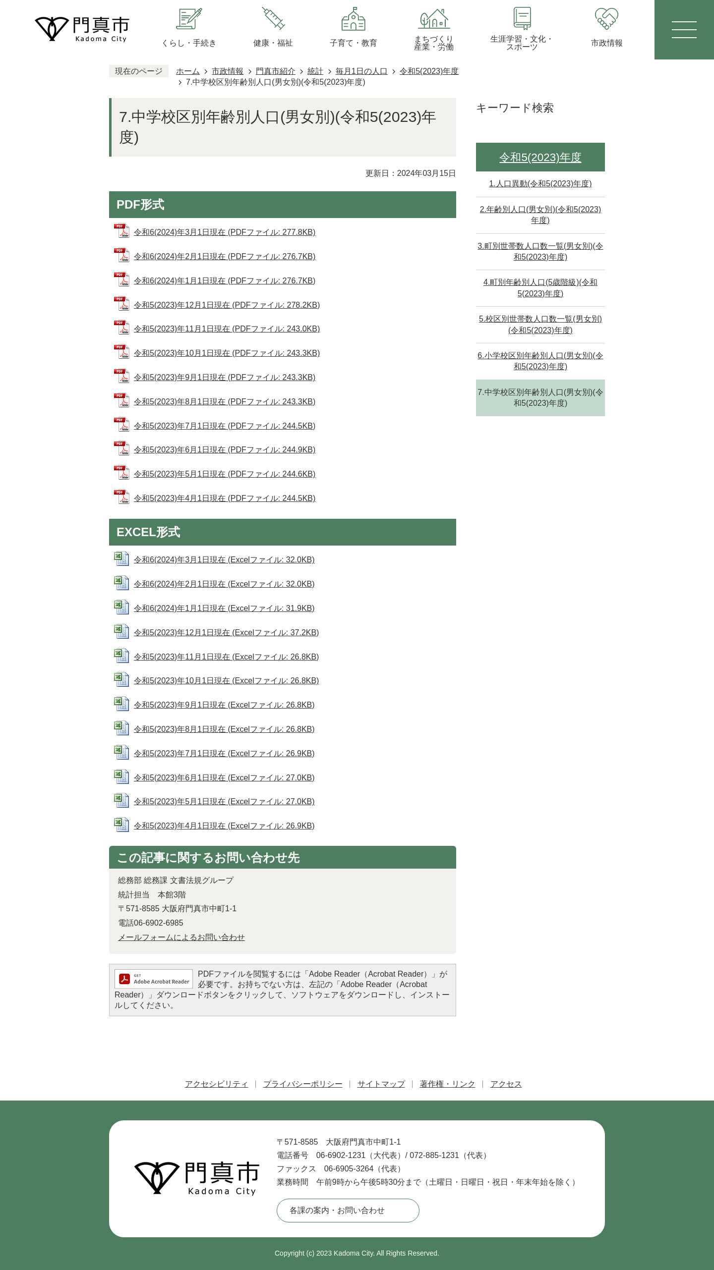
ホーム (188, 71)
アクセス (506, 1084)
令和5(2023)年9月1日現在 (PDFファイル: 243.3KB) (224, 377)
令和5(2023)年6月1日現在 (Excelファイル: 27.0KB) (224, 777)
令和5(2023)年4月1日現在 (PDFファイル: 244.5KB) (224, 498)
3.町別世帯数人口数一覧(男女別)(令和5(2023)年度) (540, 251)
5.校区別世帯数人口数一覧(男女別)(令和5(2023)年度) (540, 324)
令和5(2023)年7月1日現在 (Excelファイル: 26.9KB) (224, 753)
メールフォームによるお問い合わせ (181, 937)
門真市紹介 (276, 71)
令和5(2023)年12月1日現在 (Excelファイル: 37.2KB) (226, 632)
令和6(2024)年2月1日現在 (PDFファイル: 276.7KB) (224, 256)
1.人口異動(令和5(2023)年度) (540, 183)
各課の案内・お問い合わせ (337, 1210)
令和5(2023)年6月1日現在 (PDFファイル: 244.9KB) (224, 449)
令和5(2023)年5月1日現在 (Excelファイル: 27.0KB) (224, 801)
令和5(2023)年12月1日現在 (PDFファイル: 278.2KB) (227, 305)
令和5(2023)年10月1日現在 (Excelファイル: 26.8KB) (226, 680)
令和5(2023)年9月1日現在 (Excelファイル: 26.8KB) (224, 705)
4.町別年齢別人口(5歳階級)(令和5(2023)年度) (540, 287)
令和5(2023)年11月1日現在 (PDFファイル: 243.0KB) (227, 329)
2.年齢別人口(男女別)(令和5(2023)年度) (540, 214)
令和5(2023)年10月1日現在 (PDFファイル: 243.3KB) (227, 353)
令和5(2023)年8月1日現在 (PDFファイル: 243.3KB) (224, 401)
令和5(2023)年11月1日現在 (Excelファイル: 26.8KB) (226, 657)
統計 (315, 71)
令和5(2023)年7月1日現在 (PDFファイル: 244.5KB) (224, 426)
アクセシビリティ (216, 1084)
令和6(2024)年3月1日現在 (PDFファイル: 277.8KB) (224, 232)
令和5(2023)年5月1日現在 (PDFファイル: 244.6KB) (224, 474)
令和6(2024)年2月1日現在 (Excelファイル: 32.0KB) (224, 584)
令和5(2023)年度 (429, 71)
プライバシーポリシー (303, 1084)
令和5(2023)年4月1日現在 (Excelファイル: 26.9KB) (224, 826)
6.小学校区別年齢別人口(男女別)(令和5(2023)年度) (540, 361)
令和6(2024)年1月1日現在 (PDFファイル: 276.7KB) (224, 280)
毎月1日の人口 (362, 71)
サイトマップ (381, 1084)
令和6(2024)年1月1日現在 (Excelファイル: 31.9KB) (224, 608)
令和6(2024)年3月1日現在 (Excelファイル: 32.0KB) (224, 559)
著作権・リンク (448, 1084)
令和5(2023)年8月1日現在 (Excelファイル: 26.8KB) (224, 729)
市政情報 (227, 71)
